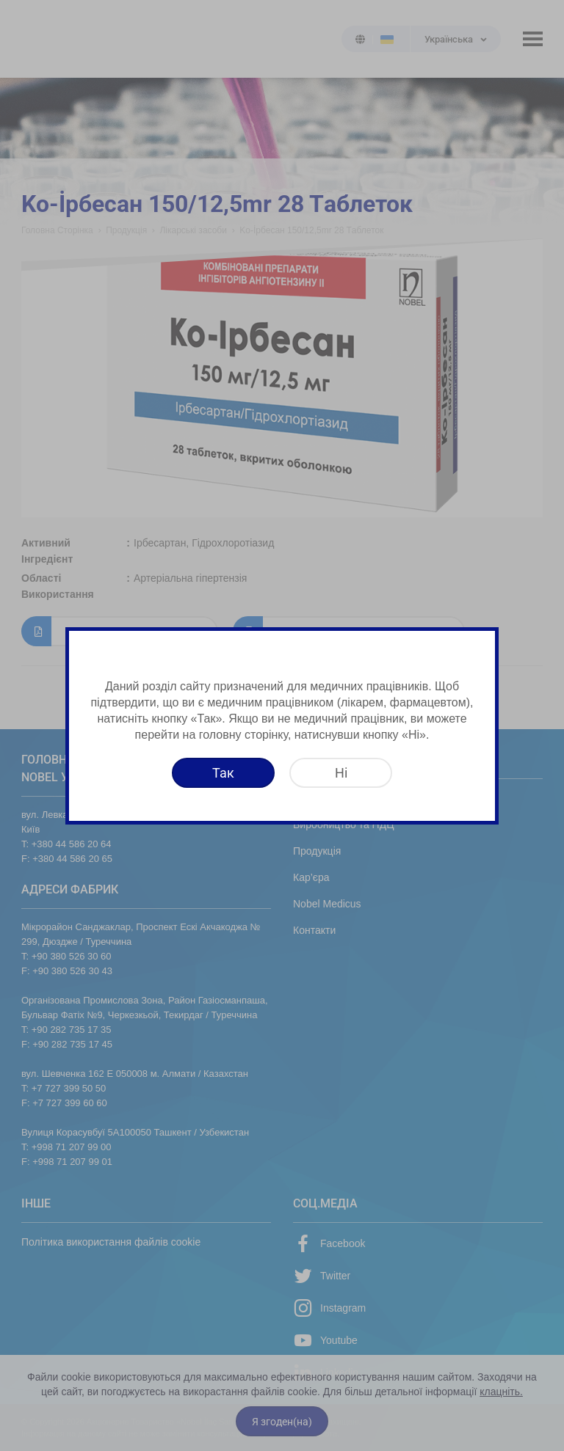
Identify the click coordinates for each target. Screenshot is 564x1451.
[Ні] (340, 773)
